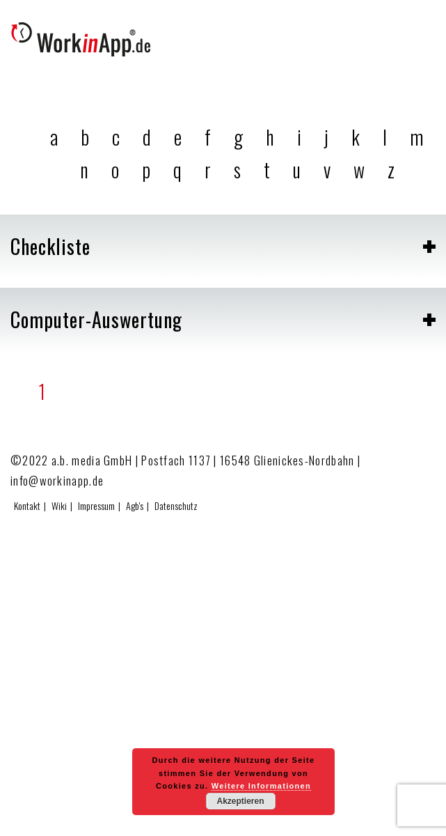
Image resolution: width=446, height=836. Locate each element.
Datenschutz (176, 505)
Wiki (59, 505)
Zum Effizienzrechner (377, 815)
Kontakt (27, 505)
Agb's (134, 505)
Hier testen (421, 815)
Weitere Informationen (261, 786)
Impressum (96, 505)
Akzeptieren (240, 801)
